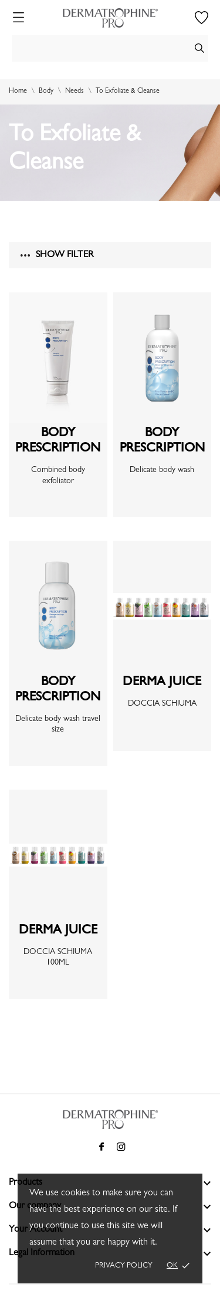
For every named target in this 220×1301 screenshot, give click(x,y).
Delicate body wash (162, 470)
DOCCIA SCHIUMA (162, 704)
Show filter (57, 255)
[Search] (110, 48)
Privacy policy (124, 1266)
